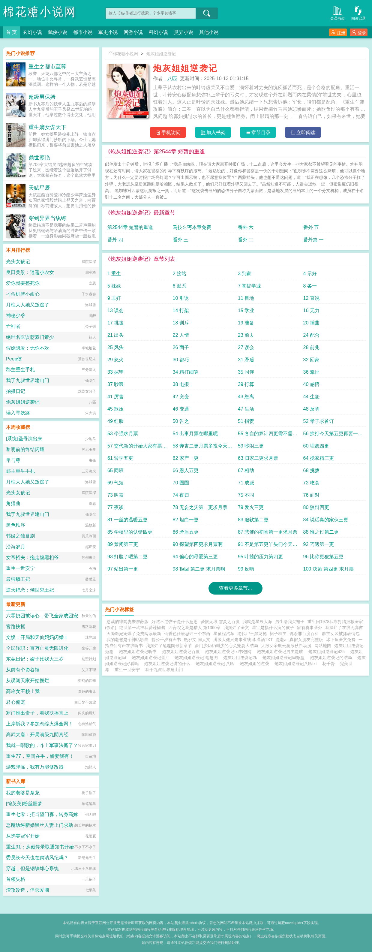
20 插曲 (311, 322)
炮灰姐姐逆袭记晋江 (152, 657)
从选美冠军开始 (23, 836)
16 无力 (311, 310)
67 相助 (246, 470)
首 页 (11, 32)
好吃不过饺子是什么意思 (175, 621)
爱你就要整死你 (23, 283)
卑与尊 (13, 460)
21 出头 (115, 335)
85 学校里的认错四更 (129, 532)
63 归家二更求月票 (258, 458)
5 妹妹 (114, 285)
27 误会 (246, 347)
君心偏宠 (15, 702)
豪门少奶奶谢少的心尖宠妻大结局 (226, 645)
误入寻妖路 (18, 412)
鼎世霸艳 (39, 158)
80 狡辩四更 (316, 507)
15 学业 (246, 310)
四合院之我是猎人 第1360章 (194, 627)
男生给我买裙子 (289, 621)
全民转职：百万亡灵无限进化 (37, 648)
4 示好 (310, 273)
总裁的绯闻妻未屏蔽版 (127, 621)
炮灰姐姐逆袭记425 (327, 651)
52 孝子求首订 (318, 421)
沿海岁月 (15, 546)
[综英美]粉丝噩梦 (24, 803)
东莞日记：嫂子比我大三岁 (35, 658)
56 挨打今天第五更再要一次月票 (333, 435)
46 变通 (181, 408)
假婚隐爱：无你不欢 (27, 348)
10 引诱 (181, 298)
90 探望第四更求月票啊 (198, 544)
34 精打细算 (186, 372)
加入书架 (213, 132)
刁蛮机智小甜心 (23, 294)
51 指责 (246, 421)
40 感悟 (311, 384)
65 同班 (115, 470)
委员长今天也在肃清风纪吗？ (37, 857)
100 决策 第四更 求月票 (328, 568)
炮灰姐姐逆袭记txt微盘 (284, 657)
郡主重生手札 (20, 369)
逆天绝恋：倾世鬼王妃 (30, 589)
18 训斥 (181, 322)
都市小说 (82, 32)
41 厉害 (115, 396)
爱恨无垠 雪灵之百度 (220, 621)
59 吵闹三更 (251, 445)
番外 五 (311, 227)
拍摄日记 (15, 391)
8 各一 (310, 285)
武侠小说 (57, 32)
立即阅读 (303, 132)
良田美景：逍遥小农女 (30, 272)
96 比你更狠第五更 (323, 556)
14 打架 (181, 310)
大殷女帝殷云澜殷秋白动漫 (286, 645)
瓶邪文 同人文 (197, 639)
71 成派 (246, 482)
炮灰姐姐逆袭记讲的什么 (168, 663)
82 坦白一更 (186, 519)
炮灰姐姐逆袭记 (161, 53)
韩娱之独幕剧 (20, 535)
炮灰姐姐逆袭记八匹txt (296, 663)
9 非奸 (114, 298)
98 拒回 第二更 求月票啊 (199, 568)
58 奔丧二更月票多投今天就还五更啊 (202, 447)
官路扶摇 (15, 626)
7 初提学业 (249, 285)
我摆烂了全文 (236, 627)
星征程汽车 (223, 633)
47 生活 (246, 408)
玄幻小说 (32, 32)
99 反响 (246, 568)
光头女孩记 (18, 261)
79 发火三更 (251, 507)
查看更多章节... (235, 588)
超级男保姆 (42, 97)
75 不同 (246, 495)
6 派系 (179, 285)
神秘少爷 (15, 315)
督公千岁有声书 (166, 639)
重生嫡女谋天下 (47, 127)
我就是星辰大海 (257, 621)
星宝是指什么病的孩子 (273, 627)
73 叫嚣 (115, 495)
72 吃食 (311, 482)
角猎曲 (13, 503)
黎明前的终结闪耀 (25, 449)
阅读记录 (358, 12)
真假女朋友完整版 (306, 639)
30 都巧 (181, 359)
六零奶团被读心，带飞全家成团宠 (42, 615)
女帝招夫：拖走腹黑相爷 (32, 557)
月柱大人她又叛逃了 (27, 304)
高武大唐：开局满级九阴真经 (37, 734)
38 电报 (181, 384)
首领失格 (15, 879)
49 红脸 (115, 421)
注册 (338, 32)
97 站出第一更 (122, 568)
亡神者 (13, 326)
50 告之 (181, 421)
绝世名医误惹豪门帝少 (30, 337)
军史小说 (108, 32)
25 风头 (115, 347)
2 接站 (179, 273)
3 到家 (244, 273)
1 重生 (114, 273)
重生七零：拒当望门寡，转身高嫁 (42, 814)
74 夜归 (181, 495)
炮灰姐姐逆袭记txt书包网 (229, 651)
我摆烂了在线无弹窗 (344, 627)
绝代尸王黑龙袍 (252, 633)
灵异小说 (183, 32)
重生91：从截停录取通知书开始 (40, 846)
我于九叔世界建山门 (164, 669)
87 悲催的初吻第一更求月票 (267, 532)
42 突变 (181, 396)
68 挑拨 (311, 470)
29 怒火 (115, 359)
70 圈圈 (181, 482)
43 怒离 (246, 396)
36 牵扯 (311, 372)
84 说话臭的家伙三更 (325, 519)
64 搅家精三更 (318, 458)
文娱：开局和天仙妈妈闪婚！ (37, 637)
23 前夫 (246, 335)
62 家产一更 (186, 458)
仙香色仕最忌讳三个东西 (187, 633)
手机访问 (168, 132)
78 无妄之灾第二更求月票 (200, 507)
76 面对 (311, 495)
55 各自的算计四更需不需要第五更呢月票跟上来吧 (267, 435)
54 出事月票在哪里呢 (195, 433)
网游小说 (133, 32)
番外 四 (115, 239)
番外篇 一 (313, 239)
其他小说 (208, 32)
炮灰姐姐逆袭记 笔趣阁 (197, 657)
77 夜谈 (115, 507)
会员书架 (337, 12)
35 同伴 (246, 372)
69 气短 (115, 482)
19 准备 (246, 322)
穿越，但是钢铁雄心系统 (32, 868)
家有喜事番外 (309, 627)
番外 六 (246, 227)
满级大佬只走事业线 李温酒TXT (243, 639)
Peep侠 (14, 358)
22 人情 (181, 335)
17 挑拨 (115, 322)
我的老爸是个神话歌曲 (127, 639)
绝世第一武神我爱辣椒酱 (142, 627)
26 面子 (181, 347)
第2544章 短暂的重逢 (130, 227)
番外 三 (180, 239)
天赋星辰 (39, 188)
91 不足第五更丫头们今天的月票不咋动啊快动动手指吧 (267, 546)
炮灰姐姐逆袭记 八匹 (216, 663)
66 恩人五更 (186, 470)
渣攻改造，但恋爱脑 (27, 890)
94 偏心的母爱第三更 (195, 556)
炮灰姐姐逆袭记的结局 (332, 657)
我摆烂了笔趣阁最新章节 (169, 645)
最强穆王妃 (18, 579)
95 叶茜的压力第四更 (260, 556)
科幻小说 (158, 32)
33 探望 (115, 372)
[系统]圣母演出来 (24, 438)
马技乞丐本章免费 (192, 227)
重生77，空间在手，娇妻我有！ (40, 756)
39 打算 (246, 384)
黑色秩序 (15, 525)
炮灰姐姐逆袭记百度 (182, 651)
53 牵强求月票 (122, 433)
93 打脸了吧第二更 (127, 556)
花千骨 (328, 663)
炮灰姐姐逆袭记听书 (139, 651)
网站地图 (322, 645)
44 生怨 (311, 396)
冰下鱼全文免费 (341, 639)
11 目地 (246, 298)
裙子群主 (278, 633)
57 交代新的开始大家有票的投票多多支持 (137, 447)
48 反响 (311, 408)
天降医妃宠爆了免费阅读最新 (133, 633)
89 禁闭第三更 (122, 544)
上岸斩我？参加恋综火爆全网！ (39, 723)
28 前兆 (311, 347)
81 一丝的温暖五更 (127, 519)
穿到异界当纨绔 (47, 218)
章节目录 (258, 132)
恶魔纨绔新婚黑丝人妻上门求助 (39, 825)
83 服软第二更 (253, 519)
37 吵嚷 (115, 384)
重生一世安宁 (127, 669)
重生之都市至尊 (47, 67)
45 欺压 (115, 408)
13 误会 (115, 310)
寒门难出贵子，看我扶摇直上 (37, 713)
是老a (281, 639)
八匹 (172, 78)
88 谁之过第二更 (321, 532)
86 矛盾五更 (186, 532)
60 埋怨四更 (316, 445)
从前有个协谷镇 (23, 669)
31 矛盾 (246, 359)
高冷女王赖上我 (23, 691)
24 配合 (311, 335)
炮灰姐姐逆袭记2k (241, 657)
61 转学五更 (120, 458)
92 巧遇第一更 (318, 544)
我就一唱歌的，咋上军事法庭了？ (42, 745)
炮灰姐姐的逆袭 (256, 663)
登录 (358, 32)
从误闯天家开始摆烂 (27, 680)
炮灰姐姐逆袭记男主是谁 (281, 651)
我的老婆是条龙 (23, 792)
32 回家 (311, 359)
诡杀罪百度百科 (304, 633)
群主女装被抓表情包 (341, 633)
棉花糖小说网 (40, 12)
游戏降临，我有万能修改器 (35, 767)
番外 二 (246, 239)
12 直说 (311, 298)
